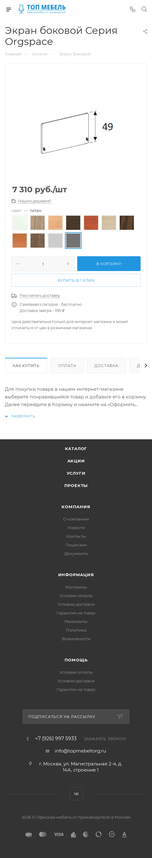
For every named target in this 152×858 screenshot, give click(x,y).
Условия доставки (76, 604)
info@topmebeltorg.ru (80, 751)
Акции (76, 460)
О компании (76, 519)
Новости (76, 527)
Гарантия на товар (76, 612)
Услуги (76, 473)
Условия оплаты (76, 595)
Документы (76, 553)
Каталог (76, 448)
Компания (76, 506)
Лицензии (76, 544)
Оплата (67, 365)
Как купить (26, 365)
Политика (76, 630)
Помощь (76, 659)
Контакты (76, 536)
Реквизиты (76, 621)
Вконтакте (76, 793)
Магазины (76, 587)
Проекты (76, 485)
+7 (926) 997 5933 (56, 738)
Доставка (106, 365)
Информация (76, 574)
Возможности (76, 638)
